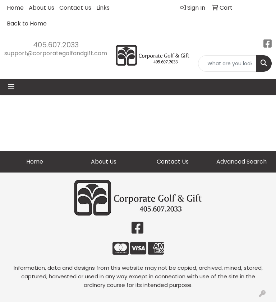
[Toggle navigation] (11, 87)
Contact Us (75, 8)
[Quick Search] (227, 63)
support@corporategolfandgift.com (55, 53)
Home (15, 8)
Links (103, 8)
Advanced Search (241, 161)
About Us (41, 8)
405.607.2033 (56, 45)
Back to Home (27, 23)
